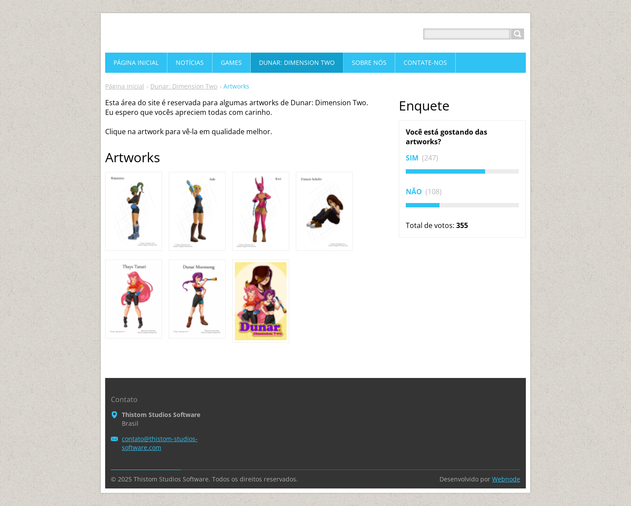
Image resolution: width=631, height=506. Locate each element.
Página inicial (124, 86)
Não (415, 191)
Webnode (506, 479)
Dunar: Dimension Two (183, 86)
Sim (413, 158)
